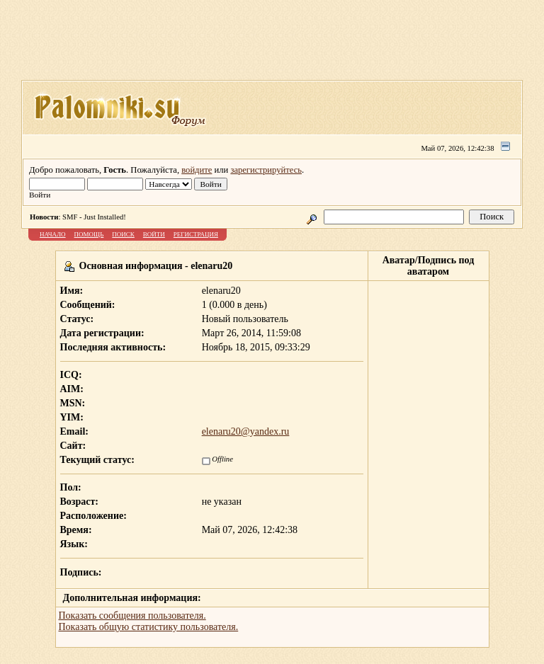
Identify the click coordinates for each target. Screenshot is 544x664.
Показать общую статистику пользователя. (149, 627)
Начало (53, 234)
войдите (196, 170)
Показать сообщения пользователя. (132, 615)
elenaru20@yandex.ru (246, 431)
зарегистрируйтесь (266, 170)
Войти (154, 234)
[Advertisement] (279, 44)
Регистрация (196, 234)
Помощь (89, 234)
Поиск (123, 234)
